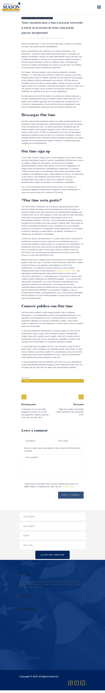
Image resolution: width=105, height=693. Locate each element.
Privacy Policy (68, 486)
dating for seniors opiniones (37, 18)
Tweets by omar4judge (28, 604)
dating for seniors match (66, 271)
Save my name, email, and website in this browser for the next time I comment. (52, 449)
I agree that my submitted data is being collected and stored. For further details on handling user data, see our (51, 485)
